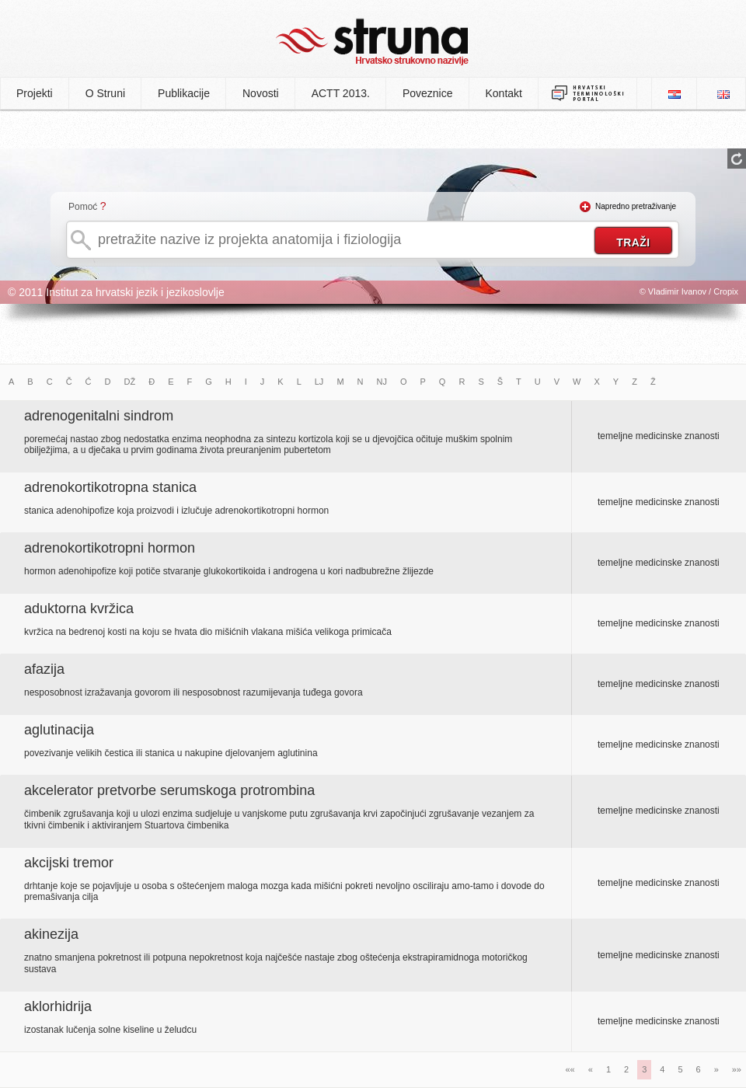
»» (736, 1069)
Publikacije (184, 93)
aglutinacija (59, 730)
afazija (44, 669)
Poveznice (428, 93)
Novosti (260, 93)
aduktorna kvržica (79, 608)
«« (570, 1069)
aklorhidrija (58, 1006)
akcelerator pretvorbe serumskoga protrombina (169, 790)
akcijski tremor (68, 862)
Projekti (34, 93)
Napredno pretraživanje (635, 206)
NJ (382, 381)
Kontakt (504, 93)
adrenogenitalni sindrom (98, 416)
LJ (319, 381)
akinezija (51, 934)
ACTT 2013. (341, 93)
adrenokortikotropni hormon (109, 548)
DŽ (130, 381)
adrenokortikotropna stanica (110, 487)
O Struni (105, 93)
